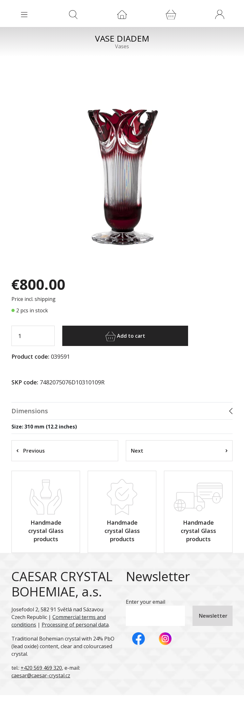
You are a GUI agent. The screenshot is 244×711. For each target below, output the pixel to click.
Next (179, 451)
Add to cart (125, 336)
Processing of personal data (75, 624)
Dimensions (29, 411)
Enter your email (145, 601)
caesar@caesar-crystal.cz (40, 675)
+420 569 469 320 (41, 667)
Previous (31, 451)
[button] (219, 14)
